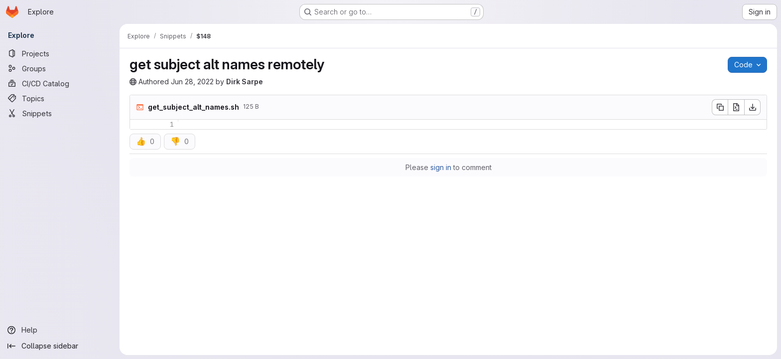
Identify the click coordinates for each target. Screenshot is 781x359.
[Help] (60, 330)
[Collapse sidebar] (60, 346)
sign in (440, 167)
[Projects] (60, 53)
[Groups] (60, 68)
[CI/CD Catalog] (60, 83)
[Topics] (60, 98)
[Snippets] (60, 113)
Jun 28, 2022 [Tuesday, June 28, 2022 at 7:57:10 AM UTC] (192, 81)
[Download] (753, 107)
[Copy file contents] (720, 107)
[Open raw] (736, 107)
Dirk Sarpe (244, 81)
